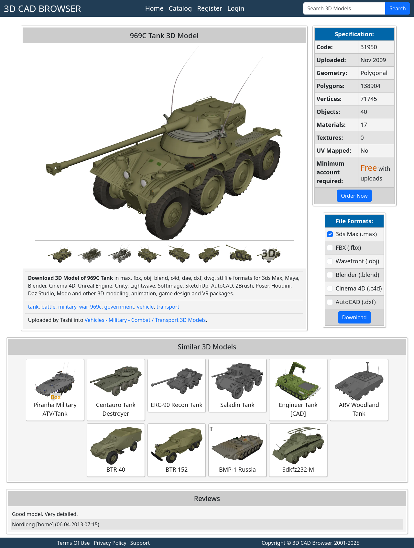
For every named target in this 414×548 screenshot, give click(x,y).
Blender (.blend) (357, 275)
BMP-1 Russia (237, 449)
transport (168, 306)
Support (140, 542)
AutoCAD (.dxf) (356, 302)
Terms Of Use (73, 542)
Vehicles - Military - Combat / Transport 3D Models (145, 319)
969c (96, 306)
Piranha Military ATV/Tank (55, 389)
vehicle (145, 306)
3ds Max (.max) (356, 234)
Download (354, 317)
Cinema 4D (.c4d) (359, 288)
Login (235, 8)
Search (397, 8)
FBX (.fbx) (348, 247)
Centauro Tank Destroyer (116, 389)
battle (48, 306)
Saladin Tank (237, 385)
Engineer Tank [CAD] (298, 389)
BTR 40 (116, 449)
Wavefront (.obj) (357, 261)
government (119, 306)
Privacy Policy (110, 542)
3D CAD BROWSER (42, 8)
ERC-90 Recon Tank (176, 385)
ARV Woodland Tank (359, 389)
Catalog (180, 8)
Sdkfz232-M (298, 449)
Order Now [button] (354, 195)
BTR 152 (176, 449)
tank (33, 306)
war (83, 306)
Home (154, 8)
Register (209, 8)
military (67, 306)
